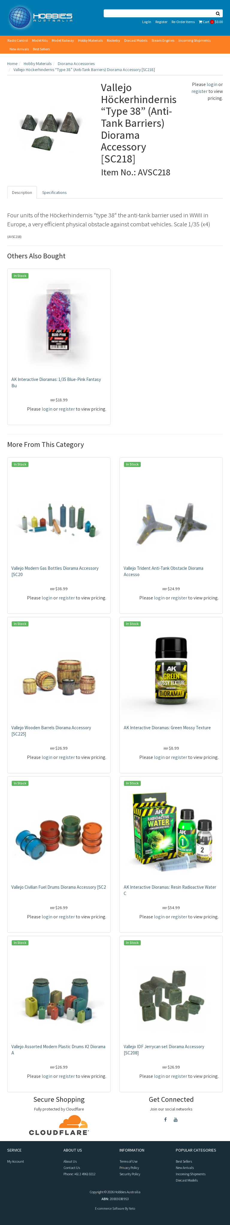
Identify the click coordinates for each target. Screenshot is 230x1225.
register (199, 91)
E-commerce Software (109, 1208)
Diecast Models (135, 40)
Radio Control (17, 40)
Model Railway (63, 40)
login (212, 84)
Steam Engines (163, 40)
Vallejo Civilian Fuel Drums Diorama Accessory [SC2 (58, 887)
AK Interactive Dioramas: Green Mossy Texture (167, 727)
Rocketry (113, 40)
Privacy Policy (129, 1167)
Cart (211, 21)
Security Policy (129, 1174)
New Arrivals (19, 49)
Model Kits (40, 40)
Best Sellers (41, 49)
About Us (70, 1161)
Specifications (54, 192)
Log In (146, 21)
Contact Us (71, 1167)
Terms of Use (128, 1161)
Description (22, 192)
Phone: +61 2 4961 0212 (79, 1174)
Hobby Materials (90, 40)
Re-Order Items (183, 21)
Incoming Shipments (194, 40)
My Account (15, 1161)
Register (161, 21)
